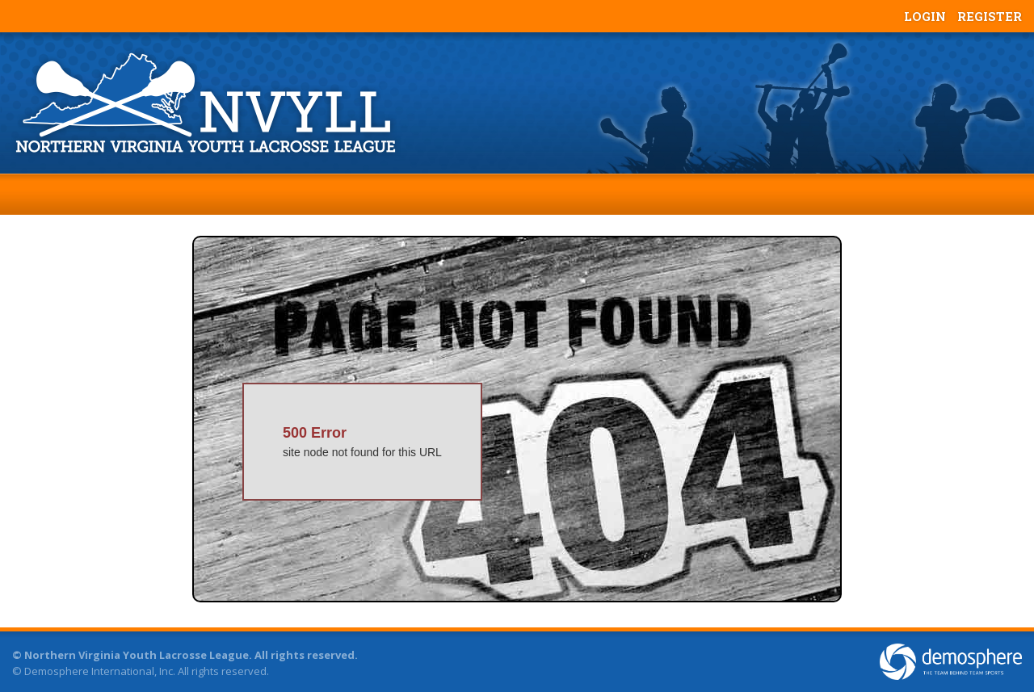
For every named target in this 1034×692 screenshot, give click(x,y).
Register (989, 16)
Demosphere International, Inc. (99, 671)
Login (925, 16)
